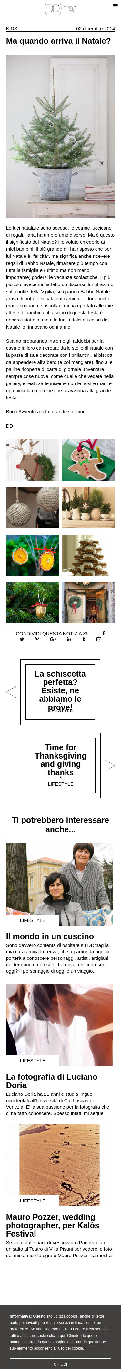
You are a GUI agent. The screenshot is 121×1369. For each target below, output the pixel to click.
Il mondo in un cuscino (50, 936)
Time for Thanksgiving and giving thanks (61, 760)
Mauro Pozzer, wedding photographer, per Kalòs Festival (52, 1225)
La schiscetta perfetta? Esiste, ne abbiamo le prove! (60, 690)
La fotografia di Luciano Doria (51, 1081)
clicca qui (57, 1344)
